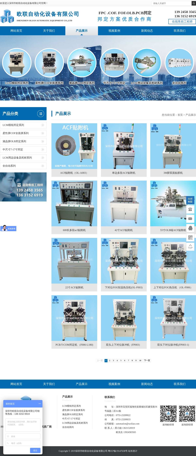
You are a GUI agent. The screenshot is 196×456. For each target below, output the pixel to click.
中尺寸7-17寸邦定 (23, 149)
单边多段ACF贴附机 (123, 172)
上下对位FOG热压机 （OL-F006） (173, 287)
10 (140, 360)
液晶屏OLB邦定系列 (23, 141)
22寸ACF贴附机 (74, 287)
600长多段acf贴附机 (74, 230)
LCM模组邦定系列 (23, 125)
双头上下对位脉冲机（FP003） (124, 344)
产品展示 (82, 30)
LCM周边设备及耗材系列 (23, 157)
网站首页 (16, 30)
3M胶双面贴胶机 (173, 172)
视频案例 (114, 30)
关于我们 (49, 30)
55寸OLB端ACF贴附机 (173, 230)
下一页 (147, 360)
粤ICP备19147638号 (118, 451)
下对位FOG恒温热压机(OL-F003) (123, 287)
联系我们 (180, 30)
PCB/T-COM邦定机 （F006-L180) (74, 344)
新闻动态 (147, 30)
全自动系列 (23, 165)
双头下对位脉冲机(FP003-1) (173, 344)
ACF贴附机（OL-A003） (74, 172)
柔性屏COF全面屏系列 (23, 133)
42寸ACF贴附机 (124, 230)
